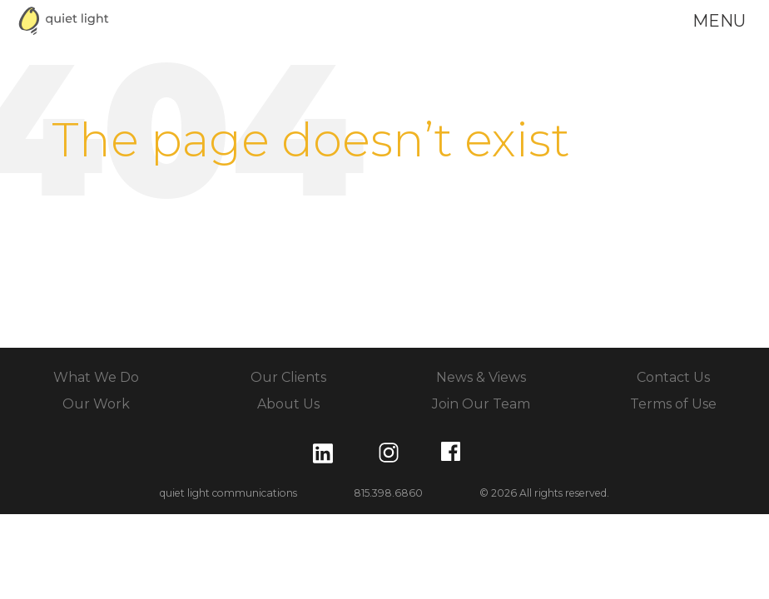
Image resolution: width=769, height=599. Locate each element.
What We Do (96, 377)
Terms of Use (673, 404)
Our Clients (288, 377)
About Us (288, 404)
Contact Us (673, 377)
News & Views (481, 377)
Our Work (96, 404)
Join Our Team (481, 404)
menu (719, 21)
